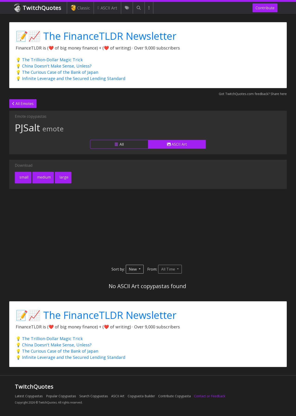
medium (43, 177)
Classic (80, 8)
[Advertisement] (148, 226)
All (119, 144)
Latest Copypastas (29, 396)
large (63, 177)
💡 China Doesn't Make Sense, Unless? (54, 66)
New (133, 269)
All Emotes (23, 103)
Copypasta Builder (141, 396)
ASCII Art (107, 8)
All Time (168, 269)
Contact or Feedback (209, 396)
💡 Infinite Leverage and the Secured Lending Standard (70, 78)
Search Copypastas (93, 396)
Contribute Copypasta (174, 396)
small (23, 177)
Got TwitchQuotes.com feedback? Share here (253, 94)
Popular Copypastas (61, 396)
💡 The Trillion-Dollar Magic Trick (49, 59)
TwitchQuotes (38, 7)
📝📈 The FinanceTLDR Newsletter (96, 36)
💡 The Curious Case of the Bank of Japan (57, 72)
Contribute (265, 7)
